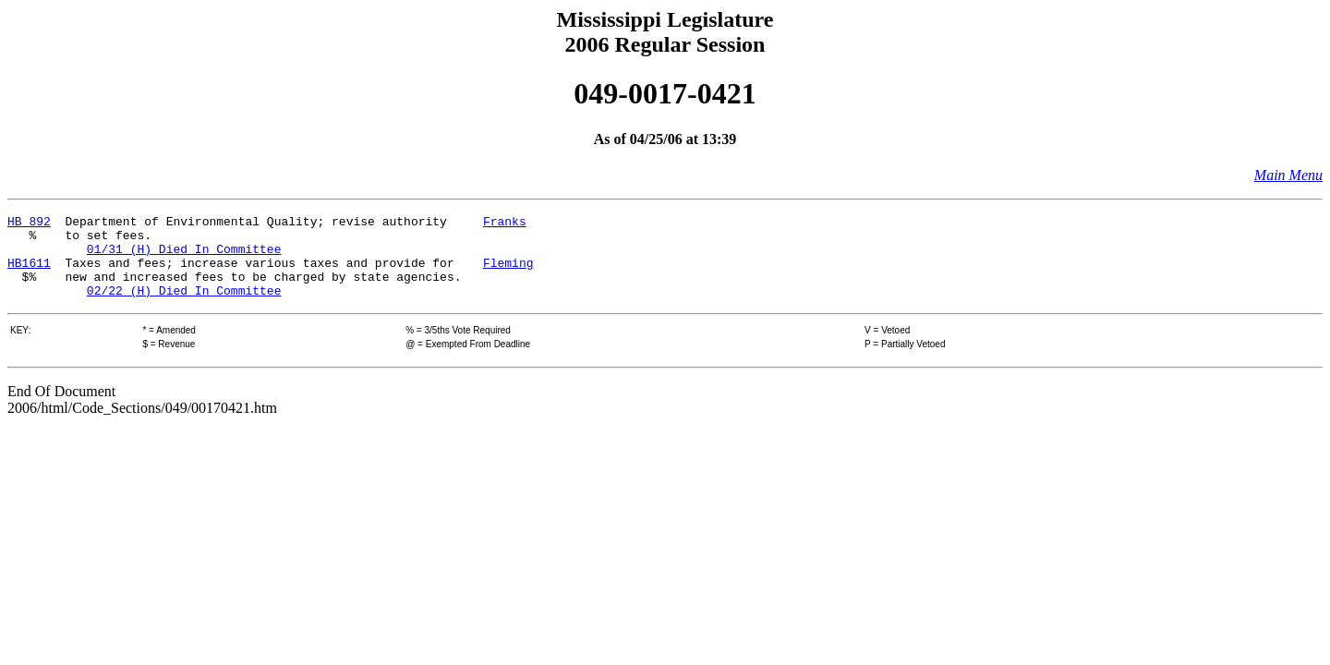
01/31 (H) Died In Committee (184, 256)
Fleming (508, 273)
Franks (504, 223)
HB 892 (29, 223)
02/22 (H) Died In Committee (184, 306)
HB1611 (29, 273)
